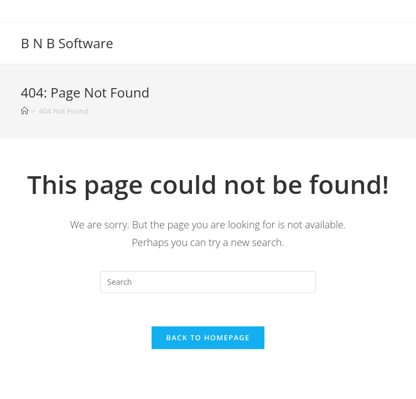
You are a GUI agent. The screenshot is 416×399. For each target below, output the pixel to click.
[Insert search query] (208, 282)
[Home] (24, 111)
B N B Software (67, 43)
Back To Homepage (207, 337)
